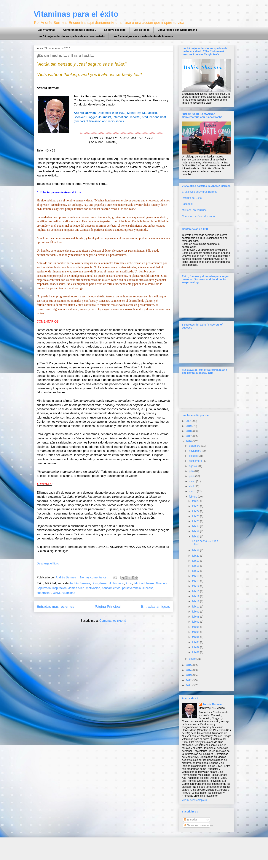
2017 (189, 436)
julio (191, 471)
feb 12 (196, 596)
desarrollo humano (111, 583)
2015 (189, 665)
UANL (57, 592)
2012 (189, 680)
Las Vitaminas (46, 29)
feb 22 (196, 536)
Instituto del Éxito (192, 197)
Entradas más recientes (55, 606)
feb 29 (196, 500)
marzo (193, 491)
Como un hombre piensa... (79, 29)
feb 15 (196, 581)
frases (150, 583)
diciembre (195, 445)
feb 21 (196, 550)
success (147, 588)
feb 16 (196, 576)
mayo (192, 481)
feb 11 (196, 601)
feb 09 (196, 611)
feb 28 (196, 506)
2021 (189, 420)
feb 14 (196, 586)
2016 (189, 441)
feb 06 (196, 626)
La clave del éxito (115, 29)
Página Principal (108, 606)
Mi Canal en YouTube (194, 210)
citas (95, 583)
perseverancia (131, 588)
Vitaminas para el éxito (76, 14)
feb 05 (196, 631)
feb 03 (196, 642)
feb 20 (196, 555)
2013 (189, 675)
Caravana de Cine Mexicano (198, 216)
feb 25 (196, 521)
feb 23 (196, 531)
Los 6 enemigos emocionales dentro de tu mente (143, 36)
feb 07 (196, 621)
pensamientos (111, 588)
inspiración (59, 588)
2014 (189, 670)
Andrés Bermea (79, 583)
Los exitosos (142, 29)
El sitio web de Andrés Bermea (199, 191)
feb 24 (196, 526)
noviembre (195, 450)
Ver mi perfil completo (194, 800)
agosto (193, 466)
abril (191, 486)
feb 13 (196, 591)
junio (192, 476)
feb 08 (196, 616)
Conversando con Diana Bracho (177, 29)
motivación (93, 588)
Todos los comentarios (198, 825)
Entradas (190, 819)
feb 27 (196, 511)
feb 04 (196, 636)
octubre (193, 455)
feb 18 (196, 565)
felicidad (139, 583)
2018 (189, 431)
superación (44, 592)
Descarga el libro (48, 563)
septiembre (195, 460)
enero (192, 658)
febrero (193, 496)
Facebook (187, 203)
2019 (189, 426)
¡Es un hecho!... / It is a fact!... (65, 55)
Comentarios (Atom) (112, 620)
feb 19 (196, 560)
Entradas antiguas (155, 606)
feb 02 (196, 647)
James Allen (76, 588)
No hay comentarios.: (94, 577)
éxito (129, 583)
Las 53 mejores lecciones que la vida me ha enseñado (71, 36)
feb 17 (196, 570)
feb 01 (196, 652)
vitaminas (69, 592)
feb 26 (196, 516)
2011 (189, 685)
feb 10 (196, 606)
